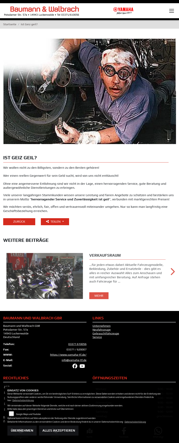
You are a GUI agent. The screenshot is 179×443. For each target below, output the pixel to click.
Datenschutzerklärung (23, 400)
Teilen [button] (53, 221)
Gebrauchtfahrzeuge (106, 333)
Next (172, 273)
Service (97, 337)
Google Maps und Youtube (28, 414)
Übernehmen (22, 430)
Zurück (19, 221)
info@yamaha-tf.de (74, 360)
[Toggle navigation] (171, 10)
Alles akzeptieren (58, 430)
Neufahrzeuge (102, 329)
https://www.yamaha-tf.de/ (68, 354)
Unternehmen (102, 325)
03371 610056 (77, 344)
